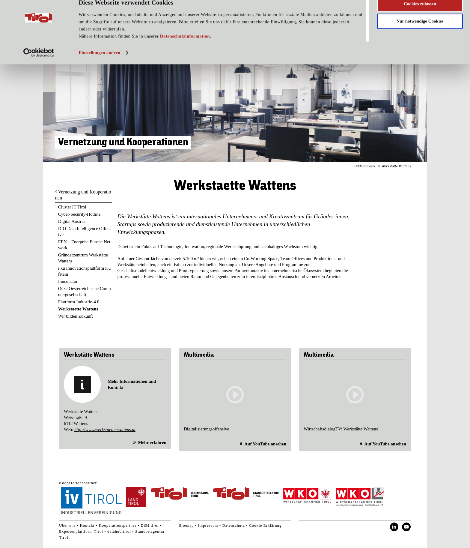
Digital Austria (71, 221)
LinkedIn (394, 527)
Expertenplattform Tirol (81, 531)
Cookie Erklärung (265, 525)
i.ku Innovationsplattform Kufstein (84, 271)
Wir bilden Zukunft (75, 316)
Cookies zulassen (420, 14)
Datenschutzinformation (185, 47)
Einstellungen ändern (99, 63)
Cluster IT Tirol (72, 207)
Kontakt (87, 525)
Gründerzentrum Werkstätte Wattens (83, 258)
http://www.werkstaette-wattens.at (104, 429)
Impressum (208, 525)
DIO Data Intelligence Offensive (85, 231)
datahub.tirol (119, 531)
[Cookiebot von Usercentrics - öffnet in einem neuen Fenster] (39, 63)
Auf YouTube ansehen (265, 444)
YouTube (406, 527)
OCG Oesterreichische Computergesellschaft (84, 291)
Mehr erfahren (152, 442)
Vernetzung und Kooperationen (83, 194)
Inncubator (68, 281)
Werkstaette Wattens (78, 309)
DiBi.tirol (150, 525)
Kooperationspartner (117, 525)
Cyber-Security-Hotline (79, 214)
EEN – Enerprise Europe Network (84, 244)
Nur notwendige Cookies (419, 32)
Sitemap (186, 525)
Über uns (67, 525)
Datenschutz (233, 525)
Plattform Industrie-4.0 (78, 301)
